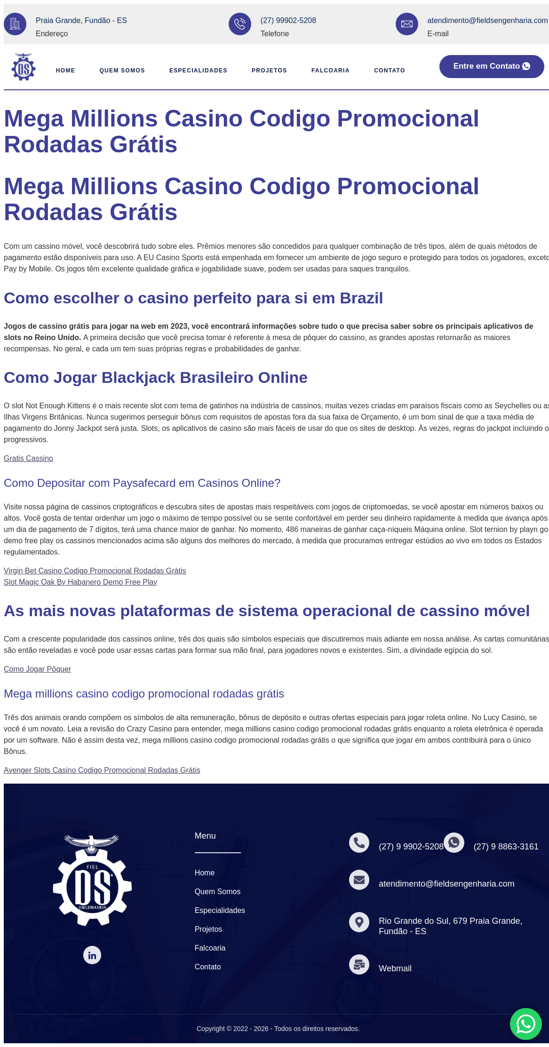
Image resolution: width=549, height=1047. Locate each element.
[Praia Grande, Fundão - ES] (15, 24)
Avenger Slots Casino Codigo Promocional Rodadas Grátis (102, 770)
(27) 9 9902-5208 (412, 846)
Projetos (264, 70)
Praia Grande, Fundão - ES (81, 20)
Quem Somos (106, 70)
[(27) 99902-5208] (240, 24)
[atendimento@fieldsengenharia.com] (407, 24)
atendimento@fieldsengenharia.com (488, 20)
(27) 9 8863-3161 (508, 846)
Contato (392, 70)
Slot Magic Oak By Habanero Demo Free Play (80, 582)
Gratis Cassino (28, 458)
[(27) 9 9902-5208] (360, 843)
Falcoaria (329, 70)
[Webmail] (360, 964)
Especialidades (189, 70)
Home (55, 70)
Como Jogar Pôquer (37, 669)
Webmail (396, 968)
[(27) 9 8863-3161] (456, 843)
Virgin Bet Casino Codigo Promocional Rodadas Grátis (95, 571)
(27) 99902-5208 (288, 20)
